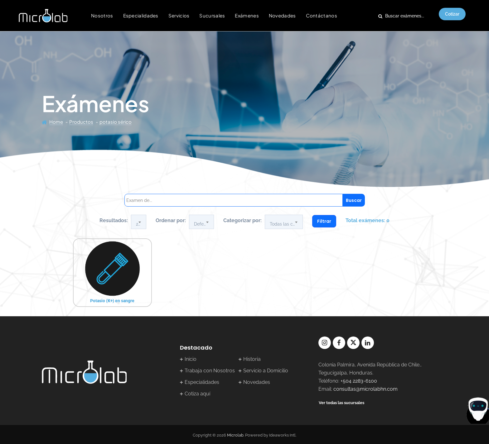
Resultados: (113, 220)
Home (56, 122)
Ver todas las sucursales (341, 402)
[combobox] (138, 222)
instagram (324, 342)
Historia (252, 359)
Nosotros (102, 15)
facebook (339, 342)
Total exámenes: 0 (368, 220)
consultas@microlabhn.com (365, 389)
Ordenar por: (171, 220)
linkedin (367, 342)
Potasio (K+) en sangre (112, 300)
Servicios (179, 15)
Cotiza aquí (197, 394)
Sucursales (212, 15)
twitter (353, 342)
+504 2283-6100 (359, 381)
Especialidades (140, 15)
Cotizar (452, 14)
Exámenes (247, 15)
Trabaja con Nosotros (210, 371)
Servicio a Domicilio (265, 371)
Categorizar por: (242, 220)
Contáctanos (321, 15)
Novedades (282, 15)
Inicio (190, 359)
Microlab (235, 435)
